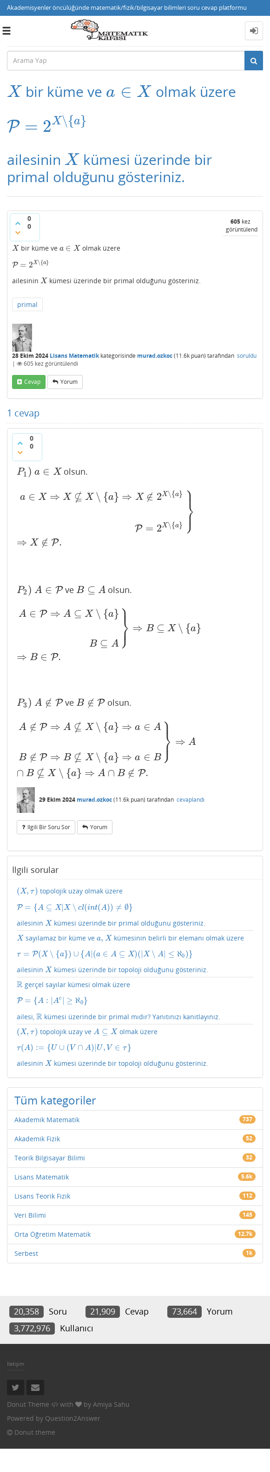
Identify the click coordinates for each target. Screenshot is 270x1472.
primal (27, 297)
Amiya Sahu (111, 1351)
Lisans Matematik (74, 349)
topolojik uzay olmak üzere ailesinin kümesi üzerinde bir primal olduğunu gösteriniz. (135, 848)
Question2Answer (72, 1365)
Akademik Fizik (37, 1085)
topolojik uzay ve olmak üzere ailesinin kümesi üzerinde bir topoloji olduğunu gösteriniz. (135, 995)
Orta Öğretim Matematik (52, 1181)
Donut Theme (28, 1351)
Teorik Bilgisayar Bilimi (49, 1104)
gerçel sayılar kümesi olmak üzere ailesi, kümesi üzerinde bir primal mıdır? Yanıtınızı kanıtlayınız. (135, 948)
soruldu (247, 349)
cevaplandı (190, 742)
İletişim (15, 1310)
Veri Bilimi (30, 1162)
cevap (32, 375)
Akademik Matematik (46, 1066)
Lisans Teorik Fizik (42, 1142)
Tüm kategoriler (55, 1047)
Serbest (26, 1200)
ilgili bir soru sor (48, 769)
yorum (69, 375)
